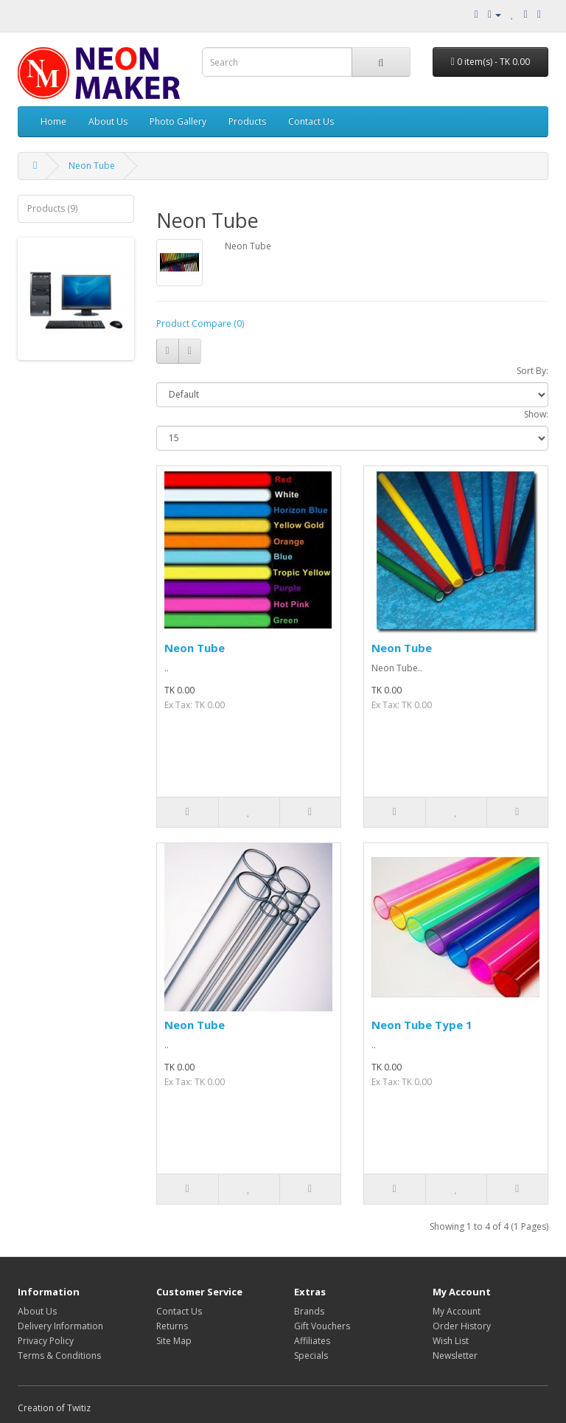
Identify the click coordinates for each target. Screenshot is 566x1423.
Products (247, 121)
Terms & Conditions (59, 1355)
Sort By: (532, 370)
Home (53, 121)
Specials (311, 1355)
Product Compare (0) (200, 323)
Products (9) (52, 208)
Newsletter (455, 1355)
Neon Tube (92, 165)
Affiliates (312, 1340)
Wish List (451, 1340)
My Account (457, 1311)
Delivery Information (60, 1326)
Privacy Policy (46, 1340)
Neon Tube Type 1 (421, 1024)
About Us (107, 121)
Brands (309, 1311)
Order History (462, 1326)
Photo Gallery (178, 121)
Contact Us (311, 121)
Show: (536, 414)
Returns (172, 1326)
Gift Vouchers (322, 1326)
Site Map (174, 1340)
